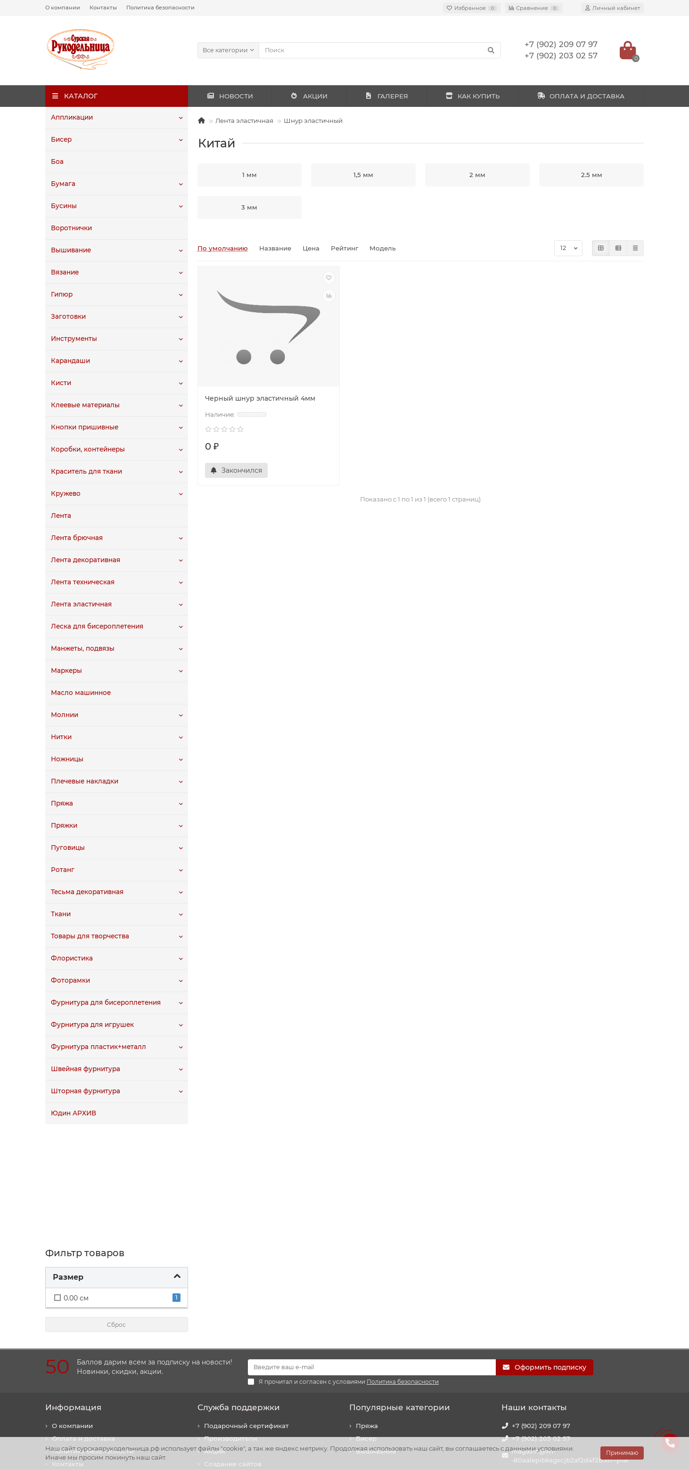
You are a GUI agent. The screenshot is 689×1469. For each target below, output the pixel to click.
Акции (214, 1340)
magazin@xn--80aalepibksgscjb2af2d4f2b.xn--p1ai (570, 1345)
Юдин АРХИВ (73, 1113)
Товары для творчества (90, 936)
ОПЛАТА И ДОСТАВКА (581, 96)
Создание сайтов (233, 1353)
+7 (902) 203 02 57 (541, 1328)
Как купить (70, 1366)
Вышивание (71, 250)
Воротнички (71, 228)
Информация (73, 1296)
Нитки (61, 737)
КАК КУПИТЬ (472, 96)
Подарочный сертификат (246, 1315)
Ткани (61, 914)
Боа (57, 162)
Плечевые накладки (84, 781)
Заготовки (68, 317)
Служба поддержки (238, 1296)
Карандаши (70, 361)
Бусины (64, 206)
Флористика (71, 958)
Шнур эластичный (313, 120)
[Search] (380, 50)
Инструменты (74, 339)
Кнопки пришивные (84, 427)
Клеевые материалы (85, 405)
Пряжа (62, 803)
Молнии (64, 715)
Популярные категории (399, 1296)
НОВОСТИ (229, 96)
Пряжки (64, 826)
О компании (62, 7)
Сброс (116, 1214)
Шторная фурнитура (85, 1091)
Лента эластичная (81, 604)
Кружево (65, 494)
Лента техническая (83, 582)
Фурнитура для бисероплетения (105, 1003)
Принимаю (622, 1452)
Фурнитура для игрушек (92, 1025)
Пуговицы (67, 848)
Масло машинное (81, 693)
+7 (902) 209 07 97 (541, 1315)
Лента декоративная (85, 560)
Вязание (65, 272)
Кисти (61, 383)
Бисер (61, 140)
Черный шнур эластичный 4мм (260, 398)
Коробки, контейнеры (87, 449)
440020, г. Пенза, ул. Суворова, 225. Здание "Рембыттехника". (570, 1391)
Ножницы (67, 759)
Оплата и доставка (83, 1328)
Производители (230, 1328)
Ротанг (62, 870)
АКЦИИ (309, 96)
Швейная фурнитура (85, 1069)
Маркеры (66, 671)
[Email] (372, 1257)
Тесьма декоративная (87, 892)
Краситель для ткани (86, 472)
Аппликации (72, 117)
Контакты (103, 7)
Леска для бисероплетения (97, 626)
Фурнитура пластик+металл (98, 1047)
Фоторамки (70, 981)
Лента (61, 516)
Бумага (63, 184)
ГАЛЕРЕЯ (386, 96)
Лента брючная (77, 538)
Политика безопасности (160, 7)
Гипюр (62, 295)
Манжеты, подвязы (83, 649)
